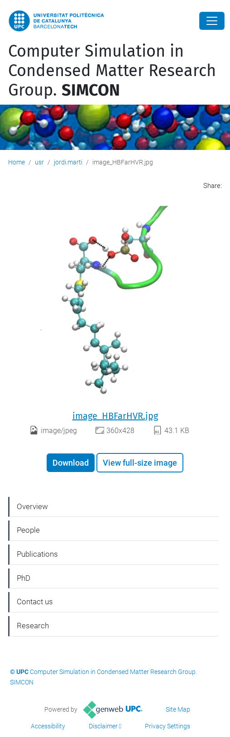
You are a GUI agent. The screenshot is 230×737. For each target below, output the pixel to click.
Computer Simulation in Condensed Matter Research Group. (112, 70)
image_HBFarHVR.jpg (115, 415)
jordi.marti (68, 162)
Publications (37, 554)
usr (39, 162)
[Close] (212, 21)
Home (16, 162)
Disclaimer (103, 726)
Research (33, 625)
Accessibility (48, 726)
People (28, 530)
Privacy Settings (167, 726)
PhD (23, 578)
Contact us (35, 601)
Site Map (178, 709)
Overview (32, 506)
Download (71, 462)
